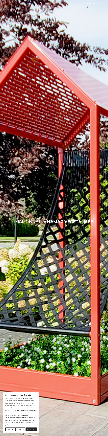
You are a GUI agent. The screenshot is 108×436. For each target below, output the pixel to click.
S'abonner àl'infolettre (72, 3)
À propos (74, 7)
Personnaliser (10, 429)
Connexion (91, 3)
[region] (21, 412)
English (92, 7)
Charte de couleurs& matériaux (59, 3)
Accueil (19, 7)
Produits (26, 7)
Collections (45, 7)
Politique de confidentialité (22, 413)
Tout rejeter (21, 429)
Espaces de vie (35, 7)
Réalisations (65, 7)
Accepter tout (31, 429)
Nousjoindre (81, 3)
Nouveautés (55, 7)
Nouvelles (81, 7)
